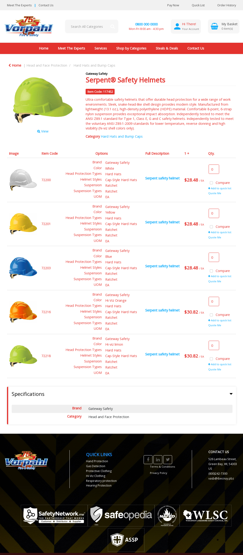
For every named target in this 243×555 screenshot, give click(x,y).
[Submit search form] (112, 26)
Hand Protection (97, 461)
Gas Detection (95, 466)
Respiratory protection (101, 481)
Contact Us (46, 5)
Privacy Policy (158, 473)
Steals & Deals (167, 48)
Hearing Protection (99, 485)
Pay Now (173, 5)
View (42, 131)
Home (43, 48)
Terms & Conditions (162, 466)
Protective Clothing (99, 471)
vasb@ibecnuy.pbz (221, 478)
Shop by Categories (131, 48)
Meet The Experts (19, 5)
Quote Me (214, 193)
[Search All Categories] (91, 26)
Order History (223, 5)
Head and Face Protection (46, 65)
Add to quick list (219, 188)
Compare (219, 183)
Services (100, 48)
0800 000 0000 (146, 24)
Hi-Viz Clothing (95, 476)
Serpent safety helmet (162, 178)
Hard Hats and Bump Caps (94, 65)
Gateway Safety (96, 74)
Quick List (195, 5)
